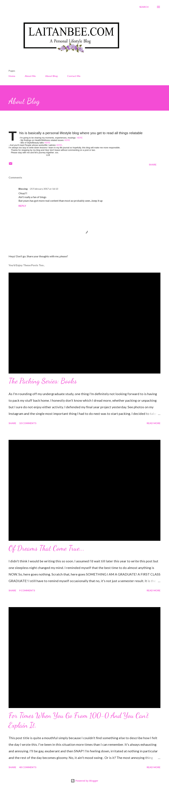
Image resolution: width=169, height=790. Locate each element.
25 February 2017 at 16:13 (44, 188)
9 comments (27, 590)
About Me (30, 76)
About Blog (51, 76)
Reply (22, 205)
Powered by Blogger (84, 780)
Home (12, 76)
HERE (79, 137)
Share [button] (152, 164)
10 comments (27, 423)
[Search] (144, 7)
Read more (153, 423)
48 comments (27, 767)
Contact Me (73, 76)
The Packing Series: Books (43, 381)
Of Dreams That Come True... (46, 548)
